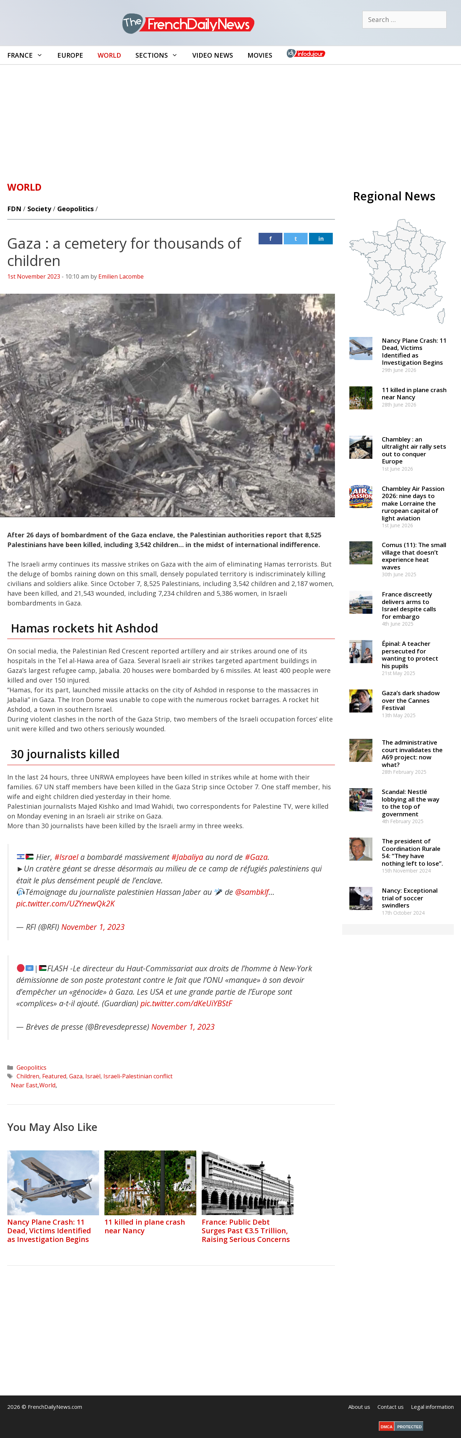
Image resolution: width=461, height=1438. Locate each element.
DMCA (387, 1427)
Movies (259, 55)
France (28, 55)
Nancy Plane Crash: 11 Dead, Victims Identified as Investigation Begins (49, 1230)
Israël (92, 1076)
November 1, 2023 (93, 927)
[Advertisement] (230, 118)
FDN (14, 208)
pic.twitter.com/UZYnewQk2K (65, 903)
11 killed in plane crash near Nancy (144, 1226)
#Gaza (256, 857)
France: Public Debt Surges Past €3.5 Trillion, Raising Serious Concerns (246, 1230)
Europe (70, 55)
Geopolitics (75, 208)
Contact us (390, 1406)
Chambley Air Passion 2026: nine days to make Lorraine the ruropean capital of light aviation (413, 503)
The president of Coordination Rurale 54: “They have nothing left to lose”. (412, 852)
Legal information (432, 1406)
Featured (54, 1076)
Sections (160, 55)
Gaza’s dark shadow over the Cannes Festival (411, 700)
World (109, 55)
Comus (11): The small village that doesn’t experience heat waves (414, 556)
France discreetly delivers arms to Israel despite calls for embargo (409, 605)
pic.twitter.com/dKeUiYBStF (186, 1003)
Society (39, 208)
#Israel (66, 857)
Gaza (75, 1076)
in (321, 239)
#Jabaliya (187, 857)
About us (359, 1406)
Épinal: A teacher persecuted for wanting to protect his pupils (410, 654)
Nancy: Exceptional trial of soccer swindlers (410, 897)
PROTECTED (409, 1427)
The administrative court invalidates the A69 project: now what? (412, 753)
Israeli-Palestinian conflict (138, 1076)
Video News (212, 55)
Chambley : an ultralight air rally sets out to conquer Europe (414, 450)
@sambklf (252, 892)
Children (28, 1076)
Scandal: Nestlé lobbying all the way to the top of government (410, 802)
